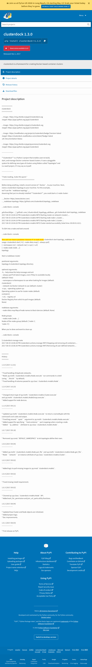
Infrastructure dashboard (45, 561)
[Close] (89, 3)
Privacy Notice (45, 593)
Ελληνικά (60, 650)
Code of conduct (45, 590)
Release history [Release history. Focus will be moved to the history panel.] (9, 84)
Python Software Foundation (48, 628)
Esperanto (51, 652)
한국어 (59, 652)
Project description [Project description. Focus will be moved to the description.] (11, 72)
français (24, 650)
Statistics (46, 564)
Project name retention (15, 567)
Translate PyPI (75, 564)
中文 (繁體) (84, 650)
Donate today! (46, 617)
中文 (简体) (75, 650)
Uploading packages (15, 561)
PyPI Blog (45, 558)
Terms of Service (45, 584)
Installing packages (15, 558)
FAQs (16, 570)
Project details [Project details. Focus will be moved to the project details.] (9, 78)
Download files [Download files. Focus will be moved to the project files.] (9, 91)
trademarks (64, 621)
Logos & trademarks (46, 567)
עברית (44, 652)
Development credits (75, 570)
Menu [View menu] (83, 15)
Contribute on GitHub (75, 561)
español (17, 650)
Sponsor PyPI (76, 567)
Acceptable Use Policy (45, 596)
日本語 (31, 650)
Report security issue (46, 587)
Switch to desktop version (46, 637)
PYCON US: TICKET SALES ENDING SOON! (55, 6)
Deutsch (67, 650)
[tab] (46, 72)
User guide (15, 564)
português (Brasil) (40, 650)
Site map (46, 630)
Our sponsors (46, 570)
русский (37, 652)
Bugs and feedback (76, 558)
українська (51, 650)
